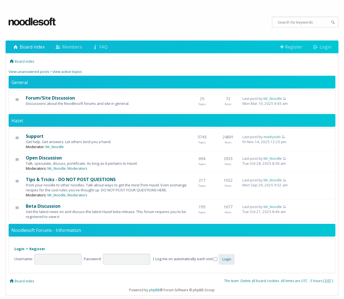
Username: (23, 258)
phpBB (154, 290)
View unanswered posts (29, 71)
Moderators (77, 168)
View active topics (67, 71)
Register (291, 47)
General (19, 82)
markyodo (272, 136)
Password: (93, 258)
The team (231, 280)
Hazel (17, 121)
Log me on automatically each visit (186, 258)
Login (322, 47)
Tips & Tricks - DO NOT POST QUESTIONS (71, 179)
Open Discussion (44, 158)
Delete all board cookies (260, 280)
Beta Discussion (43, 206)
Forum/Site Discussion (50, 98)
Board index (28, 47)
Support (35, 136)
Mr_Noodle (273, 98)
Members (68, 47)
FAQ (100, 47)
